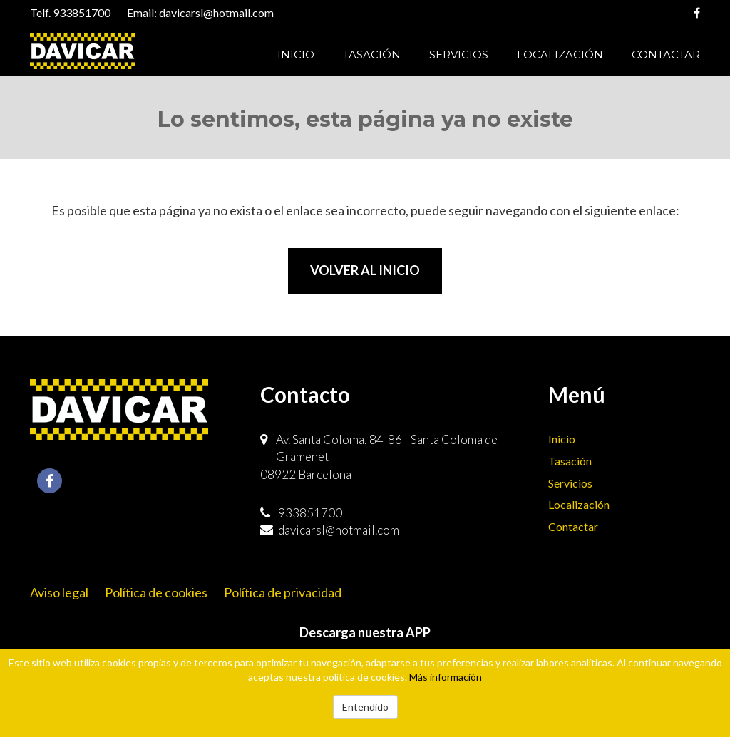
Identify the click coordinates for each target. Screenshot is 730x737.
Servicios (458, 54)
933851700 (81, 12)
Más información (445, 677)
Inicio (295, 54)
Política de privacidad (282, 592)
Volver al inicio (365, 270)
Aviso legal (59, 592)
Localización (560, 54)
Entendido (365, 707)
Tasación (372, 54)
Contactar (666, 54)
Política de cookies (156, 592)
